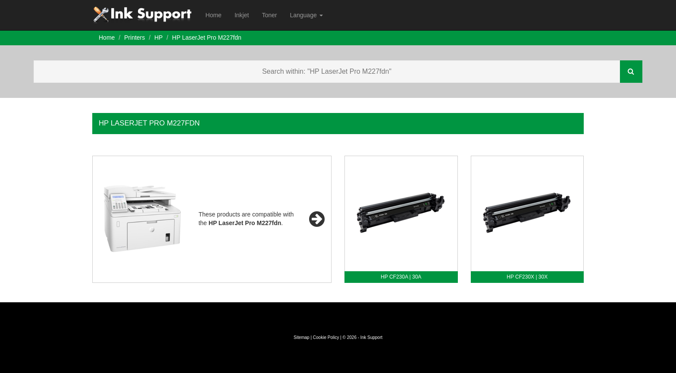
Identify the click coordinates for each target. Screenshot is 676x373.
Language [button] (306, 15)
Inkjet (242, 15)
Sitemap (302, 337)
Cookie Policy (326, 337)
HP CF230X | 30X (527, 277)
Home (214, 15)
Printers (134, 37)
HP (158, 37)
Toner (269, 15)
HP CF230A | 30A (401, 277)
